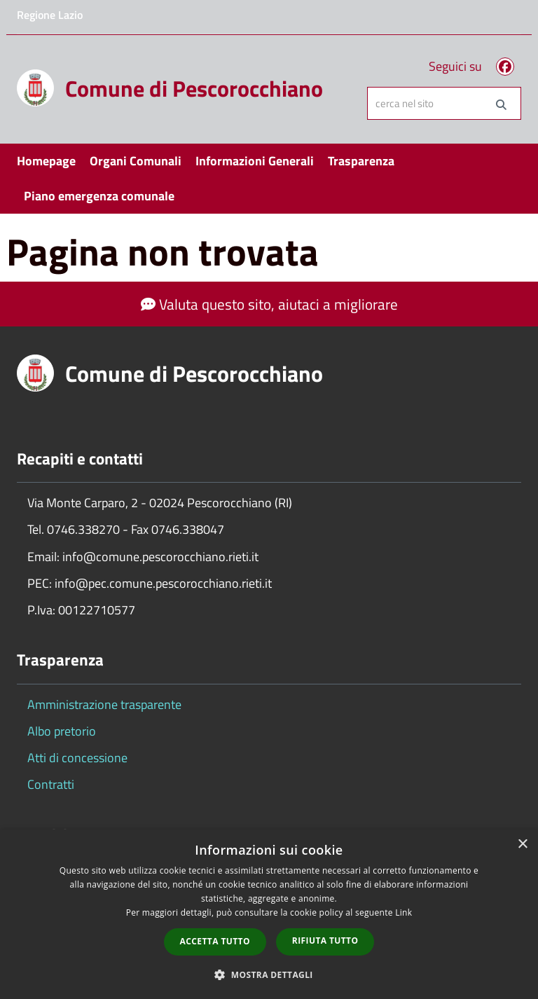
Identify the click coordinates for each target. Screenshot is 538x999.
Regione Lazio (50, 14)
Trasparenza (361, 160)
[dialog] (269, 914)
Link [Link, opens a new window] (403, 912)
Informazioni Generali (254, 160)
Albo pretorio (61, 731)
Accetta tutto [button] (215, 941)
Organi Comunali (135, 160)
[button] (269, 974)
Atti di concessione (77, 757)
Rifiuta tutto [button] (325, 940)
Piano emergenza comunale (99, 195)
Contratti (50, 784)
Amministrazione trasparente (104, 704)
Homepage (46, 160)
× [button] (522, 844)
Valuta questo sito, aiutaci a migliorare (269, 304)
